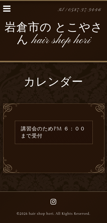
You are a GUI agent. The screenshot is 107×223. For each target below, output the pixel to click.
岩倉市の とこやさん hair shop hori (54, 34)
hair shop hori (41, 214)
